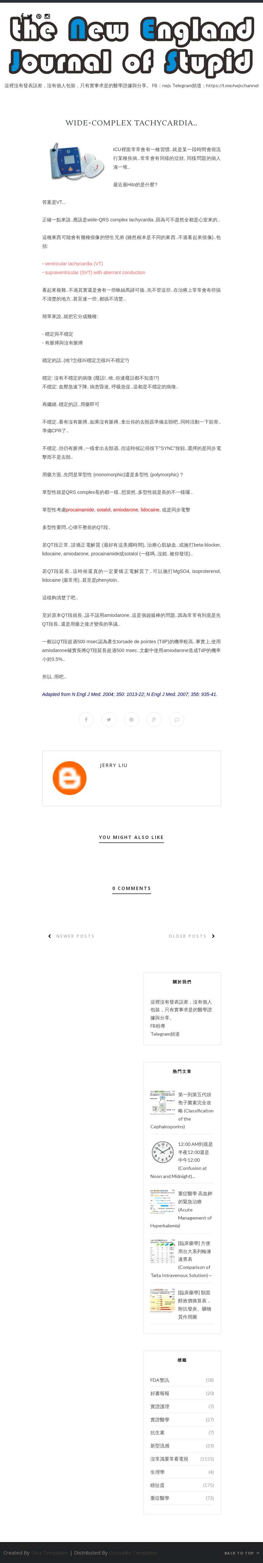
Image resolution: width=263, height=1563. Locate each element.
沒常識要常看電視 (169, 1459)
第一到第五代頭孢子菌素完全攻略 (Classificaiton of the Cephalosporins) (182, 1110)
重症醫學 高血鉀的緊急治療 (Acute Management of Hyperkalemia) (181, 1209)
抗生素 (157, 1432)
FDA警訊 (159, 1380)
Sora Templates (49, 1552)
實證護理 (159, 1406)
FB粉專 (157, 1026)
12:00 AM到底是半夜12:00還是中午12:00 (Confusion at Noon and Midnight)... (181, 1160)
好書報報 (159, 1393)
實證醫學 (159, 1419)
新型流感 (159, 1445)
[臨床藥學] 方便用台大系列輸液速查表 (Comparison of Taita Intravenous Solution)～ (181, 1259)
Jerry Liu (114, 765)
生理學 (157, 1472)
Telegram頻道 (165, 1034)
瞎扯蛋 (157, 1485)
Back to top (242, 1553)
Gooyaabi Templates (133, 1552)
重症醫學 (159, 1498)
